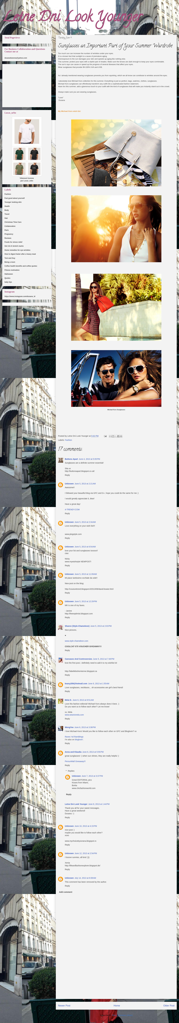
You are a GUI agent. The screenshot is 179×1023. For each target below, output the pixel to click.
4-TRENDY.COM (72, 509)
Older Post (168, 1005)
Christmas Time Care (13, 222)
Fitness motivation (12, 270)
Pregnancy (9, 234)
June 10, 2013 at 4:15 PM (86, 826)
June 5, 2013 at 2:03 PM (101, 626)
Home (117, 1005)
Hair (6, 218)
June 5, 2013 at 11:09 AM (86, 574)
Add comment (65, 892)
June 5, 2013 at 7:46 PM (103, 659)
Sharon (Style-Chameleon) (77, 626)
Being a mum (10, 262)
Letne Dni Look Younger (72, 18)
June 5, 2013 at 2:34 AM (85, 522)
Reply (67, 475)
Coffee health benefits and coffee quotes (21, 266)
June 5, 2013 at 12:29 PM (86, 601)
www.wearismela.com (74, 715)
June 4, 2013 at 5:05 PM (89, 459)
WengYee (69, 727)
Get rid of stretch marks (14, 246)
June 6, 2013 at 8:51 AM (83, 700)
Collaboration (10, 226)
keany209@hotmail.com (76, 683)
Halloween (9, 274)
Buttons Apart (71, 459)
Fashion (68, 440)
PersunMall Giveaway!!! (75, 761)
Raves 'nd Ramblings (74, 737)
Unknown (69, 484)
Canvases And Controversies (78, 659)
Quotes (7, 278)
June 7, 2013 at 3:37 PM (92, 776)
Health (7, 206)
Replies (71, 771)
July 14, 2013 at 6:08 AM (85, 878)
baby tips (8, 282)
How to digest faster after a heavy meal (20, 254)
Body (7, 210)
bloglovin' (78, 739)
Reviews (8, 238)
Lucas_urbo (28, 181)
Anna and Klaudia (73, 752)
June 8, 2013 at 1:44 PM (99, 804)
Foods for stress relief (13, 242)
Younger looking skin (13, 202)
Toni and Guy (10, 258)
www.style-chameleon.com (76, 641)
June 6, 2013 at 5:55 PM (93, 752)
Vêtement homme (27, 178)
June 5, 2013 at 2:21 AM (85, 484)
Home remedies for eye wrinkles (17, 250)
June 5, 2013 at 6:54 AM (85, 547)
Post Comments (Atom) (122, 1015)
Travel (7, 214)
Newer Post (64, 1005)
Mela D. (68, 700)
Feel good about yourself (15, 198)
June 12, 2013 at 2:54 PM (86, 853)
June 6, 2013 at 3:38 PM (85, 727)
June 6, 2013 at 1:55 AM (98, 683)
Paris (7, 230)
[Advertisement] (116, 979)
